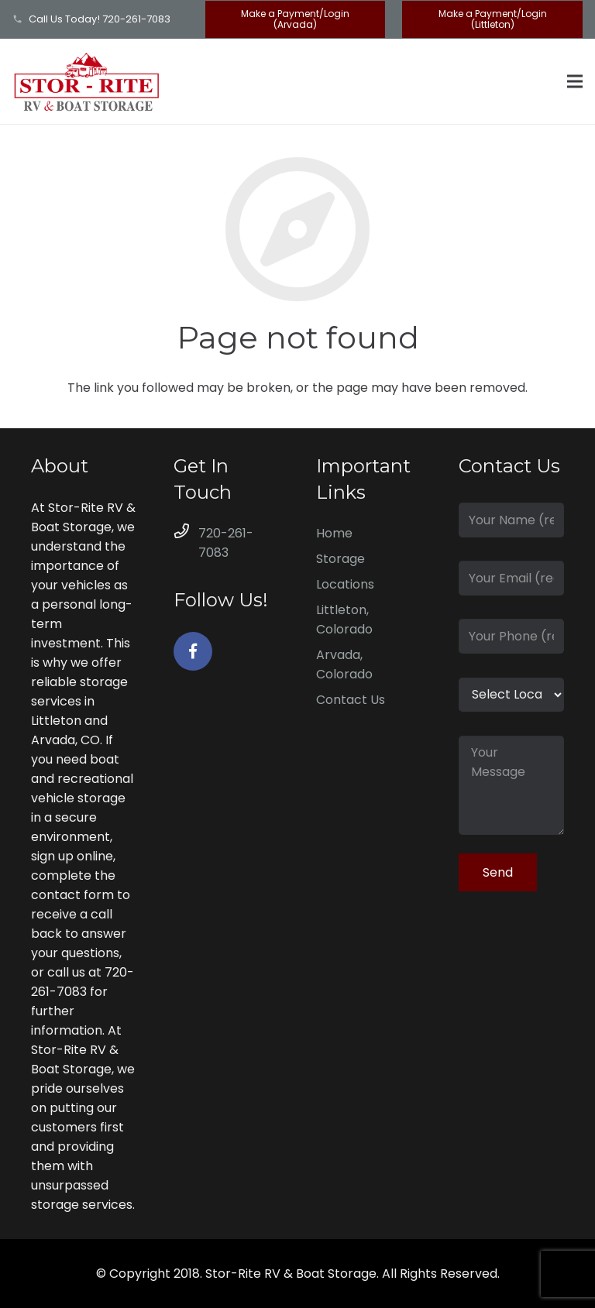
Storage (340, 559)
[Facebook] (193, 651)
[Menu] (575, 81)
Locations (345, 584)
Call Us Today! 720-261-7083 (99, 19)
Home (334, 533)
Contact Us (350, 700)
